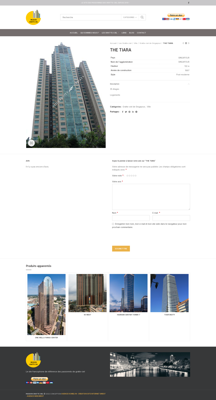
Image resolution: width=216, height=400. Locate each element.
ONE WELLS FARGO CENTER (46, 337)
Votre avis (117, 181)
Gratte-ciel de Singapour (150, 43)
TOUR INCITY (169, 315)
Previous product (183, 43)
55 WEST (87, 315)
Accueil (113, 43)
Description (114, 84)
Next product (189, 43)
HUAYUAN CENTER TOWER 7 (128, 315)
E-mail (156, 212)
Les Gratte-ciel (125, 43)
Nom (115, 212)
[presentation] (132, 235)
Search (142, 17)
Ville (135, 43)
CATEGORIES (128, 17)
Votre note (118, 175)
